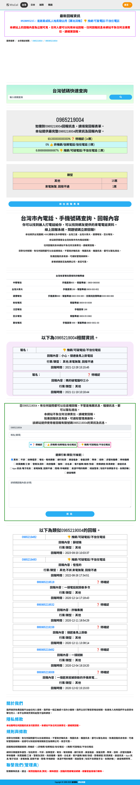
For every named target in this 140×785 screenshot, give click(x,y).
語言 (126, 4)
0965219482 (29, 537)
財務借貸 (31, 459)
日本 (33, 4)
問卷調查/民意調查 (104, 464)
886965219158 (45, 627)
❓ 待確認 (36, 444)
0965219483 (29, 559)
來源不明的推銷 (78, 468)
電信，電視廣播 (46, 459)
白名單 (67, 464)
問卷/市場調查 (61, 468)
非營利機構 (110, 459)
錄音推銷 (70, 472)
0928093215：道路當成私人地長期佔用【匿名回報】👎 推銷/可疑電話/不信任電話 (70, 20)
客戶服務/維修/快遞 (83, 464)
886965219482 (45, 650)
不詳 (21, 459)
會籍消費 (83, 459)
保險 (100, 459)
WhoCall (12, 5)
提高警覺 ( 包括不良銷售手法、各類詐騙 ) (109, 468)
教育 (93, 459)
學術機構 (123, 459)
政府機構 (49, 464)
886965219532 (45, 604)
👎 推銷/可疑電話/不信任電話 (94, 444)
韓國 (50, 4)
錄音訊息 (120, 464)
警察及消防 (37, 464)
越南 (41, 4)
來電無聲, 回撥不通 (41, 468)
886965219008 (45, 672)
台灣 (24, 4)
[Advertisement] (70, 62)
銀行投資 (60, 459)
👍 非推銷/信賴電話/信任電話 (60, 444)
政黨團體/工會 (22, 464)
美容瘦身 (72, 459)
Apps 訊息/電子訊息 (20, 468)
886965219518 (45, 582)
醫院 (59, 464)
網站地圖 (81, 782)
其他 (14, 459)
